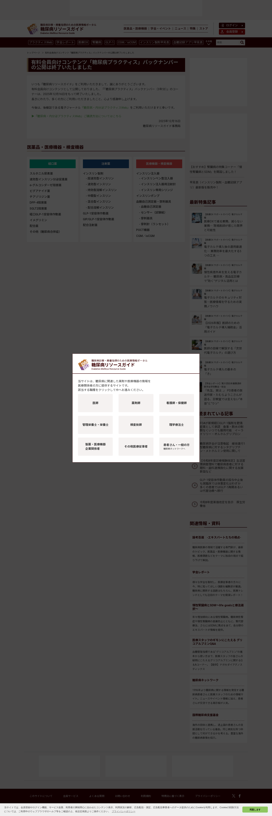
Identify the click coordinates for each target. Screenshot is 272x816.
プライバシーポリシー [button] (123, 811)
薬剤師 (136, 403)
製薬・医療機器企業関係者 (95, 446)
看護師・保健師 (176, 403)
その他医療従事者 (136, 446)
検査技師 (136, 425)
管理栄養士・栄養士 (95, 425)
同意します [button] (255, 809)
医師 (95, 403)
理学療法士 (176, 425)
